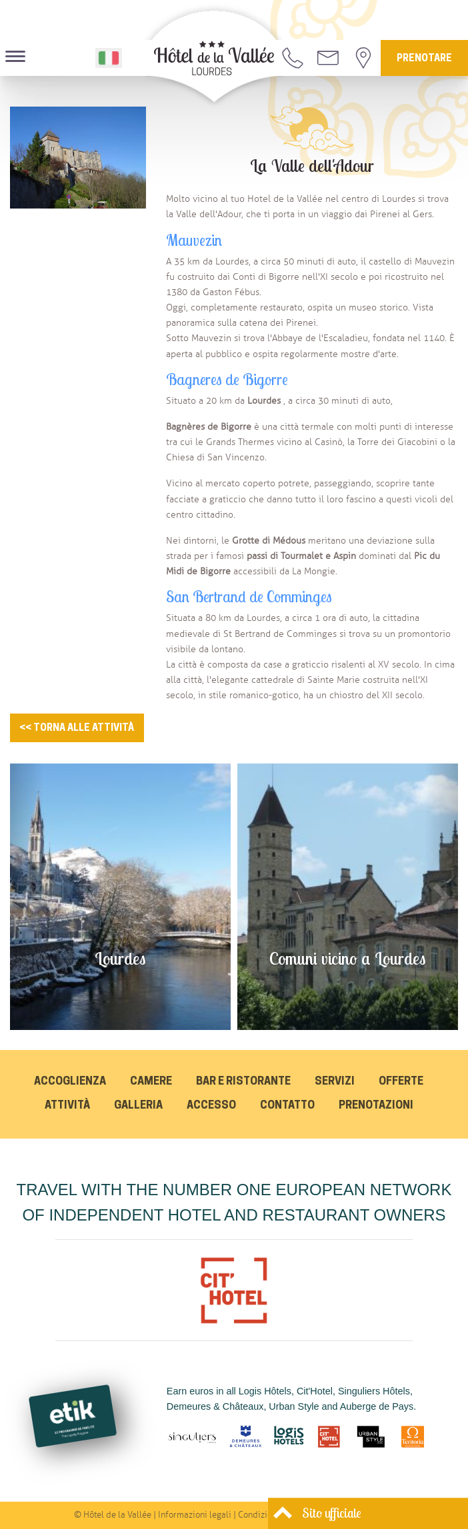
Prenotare (424, 59)
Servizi (335, 1082)
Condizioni (258, 1515)
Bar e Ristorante (243, 1082)
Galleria (138, 1106)
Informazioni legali (194, 1515)
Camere (151, 1082)
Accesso (211, 1106)
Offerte (401, 1082)
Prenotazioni (376, 1106)
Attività (67, 1106)
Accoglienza (70, 1082)
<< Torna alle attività (76, 729)
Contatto (287, 1106)
